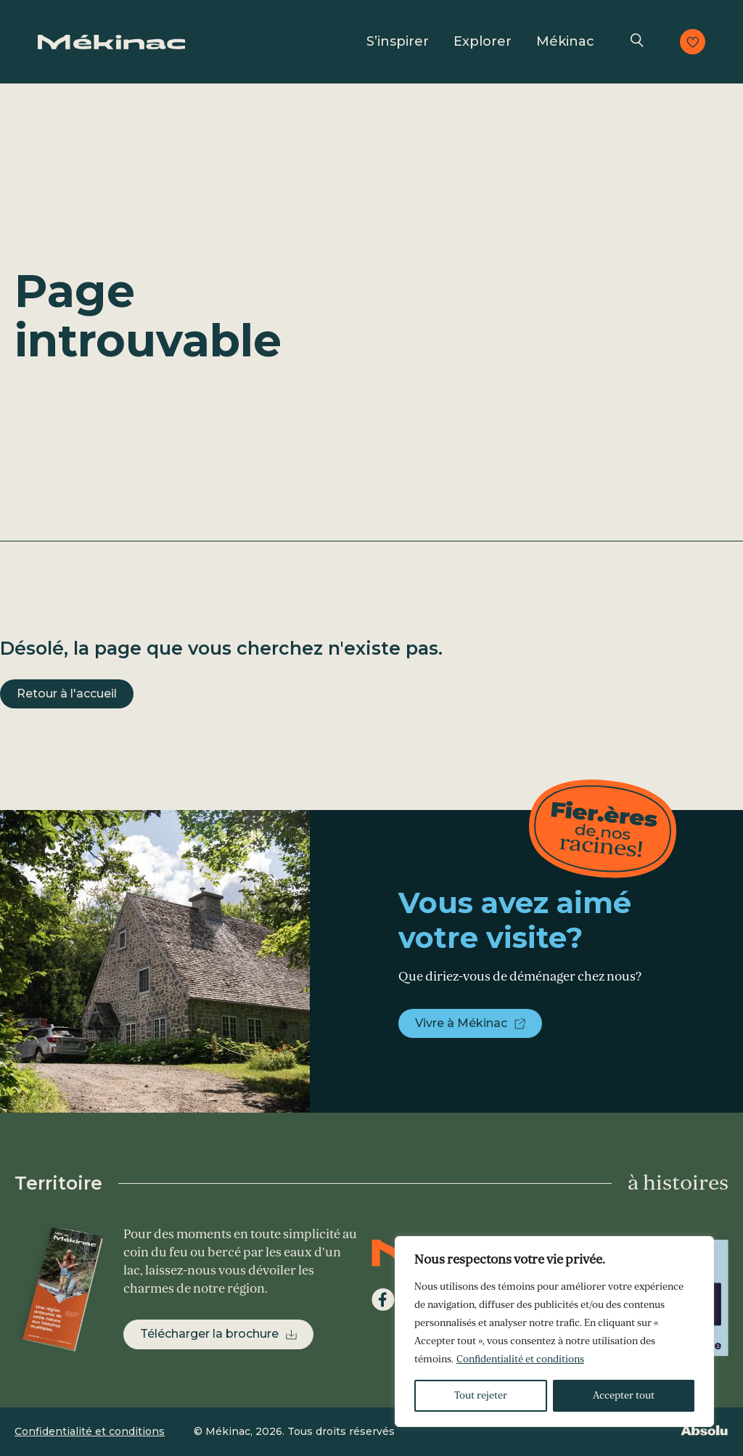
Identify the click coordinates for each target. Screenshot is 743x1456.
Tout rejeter (480, 1395)
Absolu (703, 1430)
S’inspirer (397, 41)
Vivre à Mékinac (461, 1023)
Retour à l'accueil (67, 693)
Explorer (482, 41)
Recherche (637, 41)
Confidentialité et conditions (520, 1359)
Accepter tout (623, 1395)
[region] (554, 1331)
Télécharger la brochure (209, 1334)
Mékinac (565, 41)
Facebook (383, 1300)
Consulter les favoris (692, 41)
